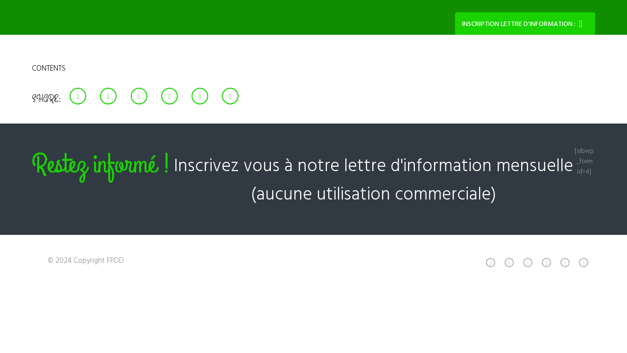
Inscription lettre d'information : (519, 24)
